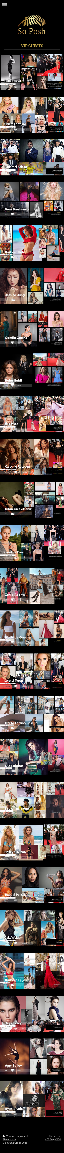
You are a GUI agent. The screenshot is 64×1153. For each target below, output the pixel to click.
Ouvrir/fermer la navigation (32, 4)
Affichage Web (53, 1139)
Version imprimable (16, 1136)
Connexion (55, 1136)
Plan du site (9, 1139)
